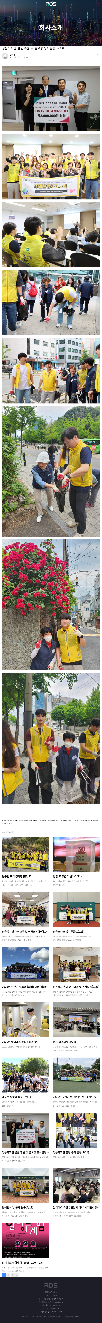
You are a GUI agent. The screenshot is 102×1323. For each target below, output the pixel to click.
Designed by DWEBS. (72, 1316)
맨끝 (17, 1275)
